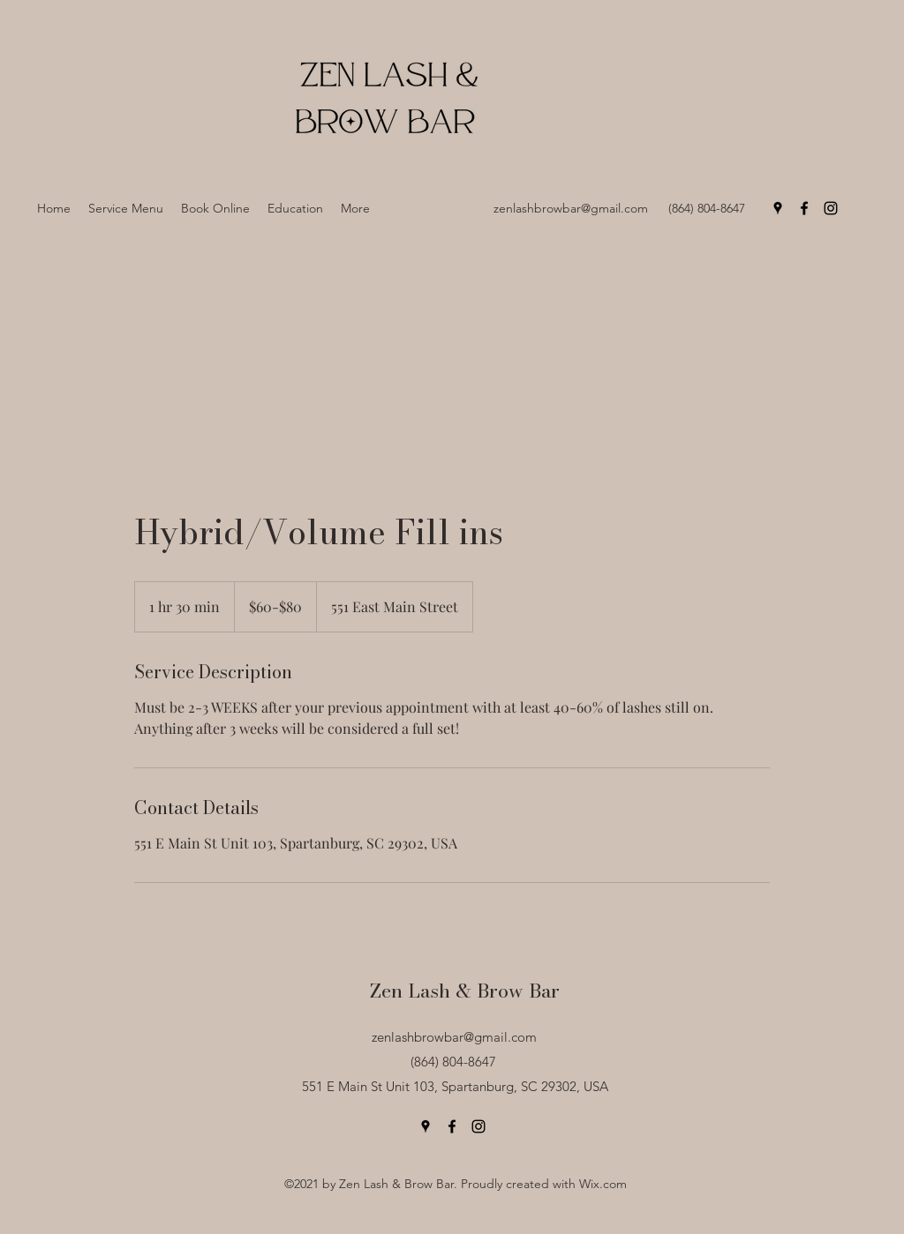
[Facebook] (804, 208)
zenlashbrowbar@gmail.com (570, 208)
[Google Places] (778, 208)
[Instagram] (831, 208)
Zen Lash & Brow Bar (465, 991)
